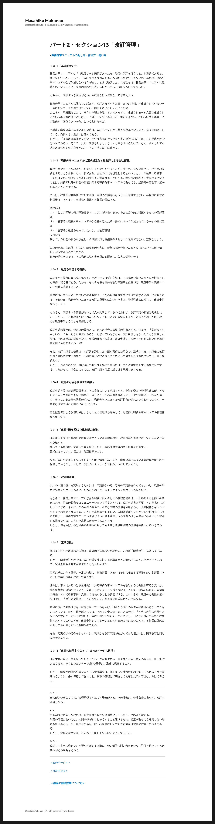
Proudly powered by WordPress (59, 811)
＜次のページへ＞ (60, 762)
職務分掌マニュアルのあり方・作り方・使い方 (78, 55)
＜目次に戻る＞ (59, 770)
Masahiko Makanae (44, 20)
